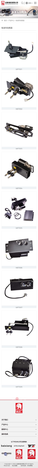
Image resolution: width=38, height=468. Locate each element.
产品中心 (11, 20)
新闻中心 (5, 429)
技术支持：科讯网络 (27, 465)
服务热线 (5, 434)
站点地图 (14, 465)
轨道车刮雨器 (20, 20)
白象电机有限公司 (10, 3)
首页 (5, 20)
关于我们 (5, 420)
